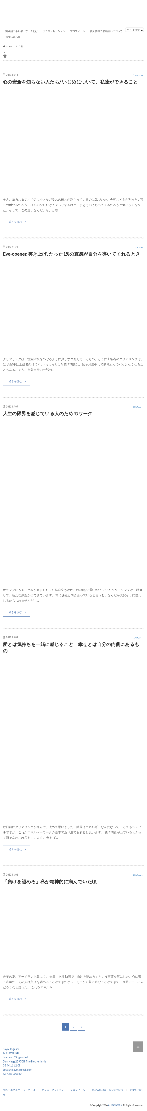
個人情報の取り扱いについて (106, 31)
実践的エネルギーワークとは (21, 31)
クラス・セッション (54, 31)
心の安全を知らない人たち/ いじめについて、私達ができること (70, 81)
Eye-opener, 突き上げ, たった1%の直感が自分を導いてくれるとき (71, 254)
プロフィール (77, 31)
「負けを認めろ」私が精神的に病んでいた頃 (50, 881)
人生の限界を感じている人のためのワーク (47, 413)
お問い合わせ (12, 37)
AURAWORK (115, 1105)
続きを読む (15, 221)
